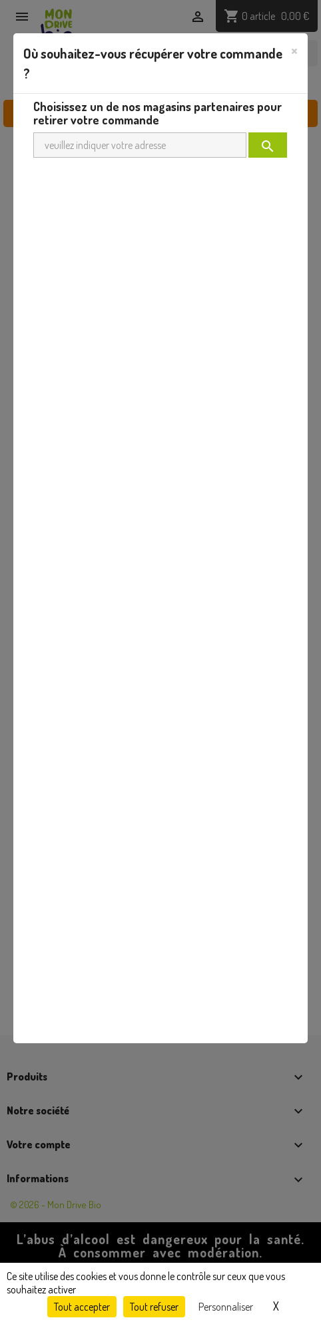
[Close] (294, 50)
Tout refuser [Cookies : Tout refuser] (154, 1306)
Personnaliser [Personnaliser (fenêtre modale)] (225, 1306)
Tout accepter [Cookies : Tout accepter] (82, 1306)
